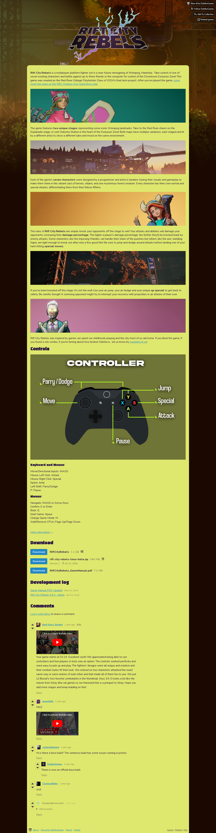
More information (41, 532)
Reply (39, 692)
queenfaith (47, 701)
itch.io (35, 830)
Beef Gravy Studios (52, 624)
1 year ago (69, 624)
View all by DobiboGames (52, 830)
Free (185, 830)
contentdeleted (50, 747)
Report (69, 830)
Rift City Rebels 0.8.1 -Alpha (47, 595)
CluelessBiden (50, 783)
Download (39, 552)
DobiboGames (54, 764)
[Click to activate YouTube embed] (57, 642)
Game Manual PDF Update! (46, 590)
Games (170, 830)
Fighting (178, 830)
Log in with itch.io (40, 614)
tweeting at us (138, 342)
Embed (77, 830)
